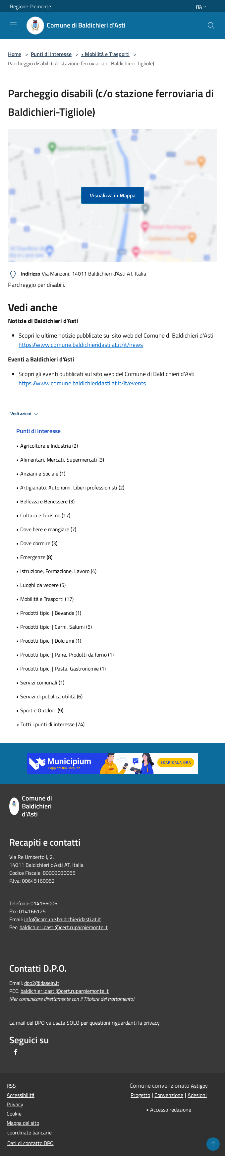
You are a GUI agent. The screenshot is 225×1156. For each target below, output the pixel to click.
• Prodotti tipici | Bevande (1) (48, 613)
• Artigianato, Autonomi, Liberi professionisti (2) (70, 487)
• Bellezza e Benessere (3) (45, 501)
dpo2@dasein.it (41, 983)
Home (14, 54)
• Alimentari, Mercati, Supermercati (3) (60, 460)
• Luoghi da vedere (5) (41, 585)
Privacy (15, 1104)
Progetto (140, 1095)
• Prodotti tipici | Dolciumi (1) (48, 641)
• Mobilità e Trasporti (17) (45, 599)
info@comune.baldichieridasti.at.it (62, 919)
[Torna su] (213, 1144)
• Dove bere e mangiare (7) (46, 529)
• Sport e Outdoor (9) (39, 710)
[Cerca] (211, 26)
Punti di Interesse (51, 54)
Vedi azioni (25, 414)
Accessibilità (20, 1095)
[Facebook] (16, 1052)
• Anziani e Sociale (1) (40, 474)
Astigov (199, 1086)
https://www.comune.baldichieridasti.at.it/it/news (81, 344)
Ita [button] (202, 6)
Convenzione (168, 1095)
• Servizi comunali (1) (40, 682)
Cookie (14, 1114)
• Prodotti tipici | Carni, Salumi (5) (54, 627)
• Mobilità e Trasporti (105, 54)
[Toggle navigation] (13, 25)
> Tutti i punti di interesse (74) (50, 724)
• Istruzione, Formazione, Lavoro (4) (56, 571)
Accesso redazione (170, 1110)
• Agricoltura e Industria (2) (47, 446)
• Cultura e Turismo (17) (43, 515)
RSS (11, 1086)
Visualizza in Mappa (113, 195)
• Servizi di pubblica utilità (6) (49, 696)
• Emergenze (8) (34, 557)
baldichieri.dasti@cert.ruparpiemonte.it (64, 927)
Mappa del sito (23, 1123)
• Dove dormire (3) (36, 543)
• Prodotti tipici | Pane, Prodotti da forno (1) (65, 655)
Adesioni (197, 1095)
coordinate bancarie (29, 1132)
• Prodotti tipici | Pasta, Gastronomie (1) (61, 669)
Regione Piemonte (30, 6)
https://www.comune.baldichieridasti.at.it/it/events (82, 383)
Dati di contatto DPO (30, 1143)
